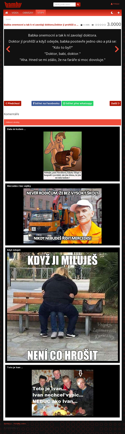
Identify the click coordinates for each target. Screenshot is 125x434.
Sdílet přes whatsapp (77, 103)
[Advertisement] (62, 83)
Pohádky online (20, 423)
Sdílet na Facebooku (46, 103)
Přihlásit (115, 4)
